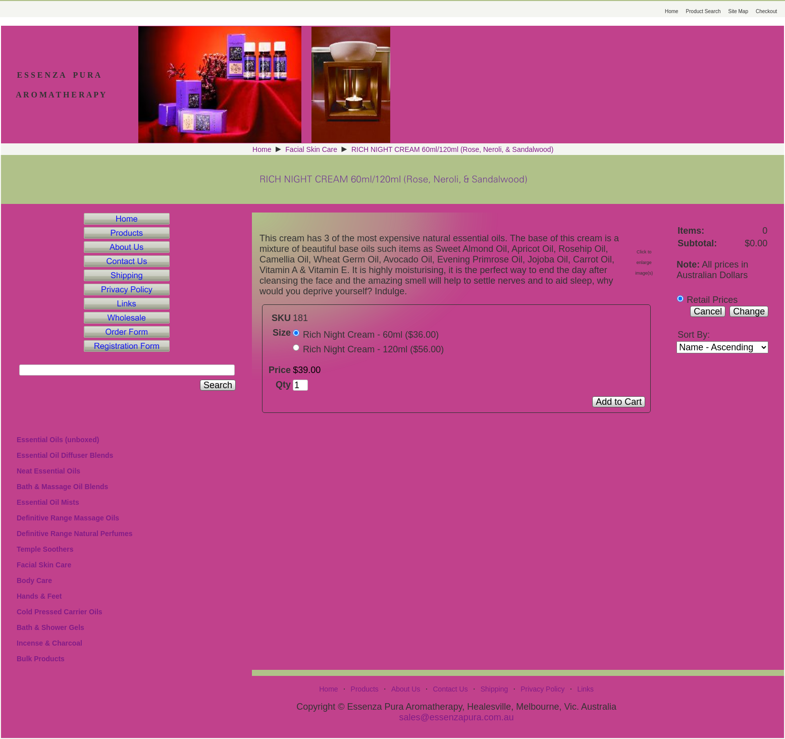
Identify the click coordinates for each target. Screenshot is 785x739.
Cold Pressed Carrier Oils (59, 612)
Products (365, 689)
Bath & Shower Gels (50, 627)
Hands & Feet (39, 596)
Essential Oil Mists (48, 502)
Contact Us (450, 689)
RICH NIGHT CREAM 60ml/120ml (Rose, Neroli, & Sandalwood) (452, 149)
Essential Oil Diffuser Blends (65, 455)
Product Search (703, 11)
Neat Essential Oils (48, 471)
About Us (406, 689)
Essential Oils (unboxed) (58, 440)
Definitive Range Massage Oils (68, 518)
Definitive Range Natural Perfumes (75, 534)
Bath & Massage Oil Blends (62, 487)
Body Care (34, 580)
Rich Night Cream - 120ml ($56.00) (373, 349)
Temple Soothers (45, 549)
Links (585, 689)
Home (671, 11)
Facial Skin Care (311, 149)
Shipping (494, 689)
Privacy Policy (542, 689)
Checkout (766, 11)
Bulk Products (41, 659)
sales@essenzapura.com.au (456, 717)
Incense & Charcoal (49, 643)
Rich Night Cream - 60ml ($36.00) (371, 335)
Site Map (738, 11)
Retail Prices (712, 300)
